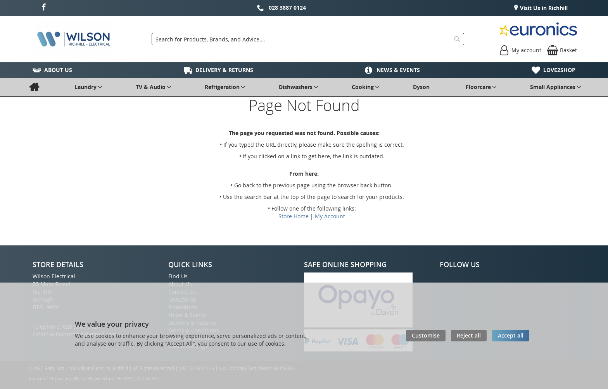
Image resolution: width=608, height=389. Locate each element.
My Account (330, 216)
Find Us (178, 276)
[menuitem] (34, 87)
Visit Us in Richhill (543, 8)
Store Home (293, 216)
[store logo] (73, 39)
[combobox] (308, 39)
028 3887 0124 (287, 7)
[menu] (304, 87)
